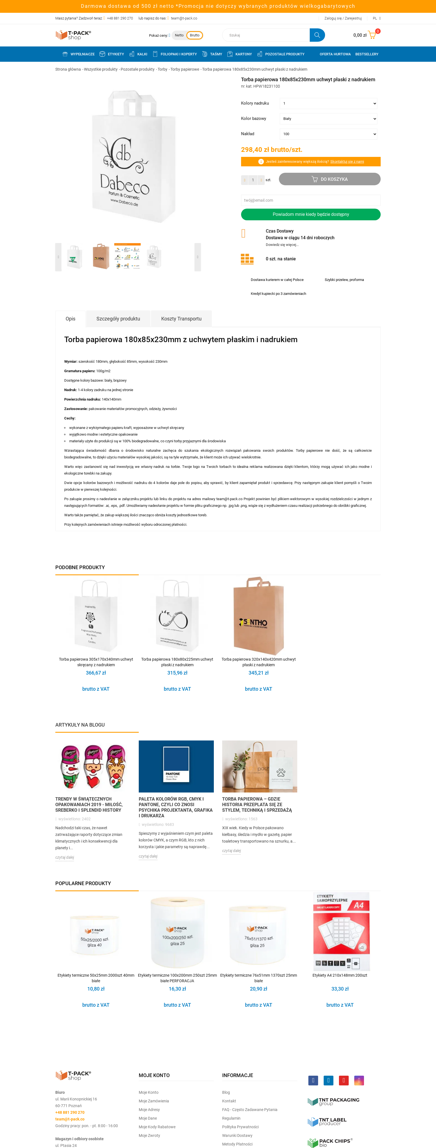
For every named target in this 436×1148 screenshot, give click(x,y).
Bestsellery (366, 54)
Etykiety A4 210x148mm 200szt (340, 975)
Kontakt (229, 1101)
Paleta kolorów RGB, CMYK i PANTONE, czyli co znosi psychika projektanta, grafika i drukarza (176, 807)
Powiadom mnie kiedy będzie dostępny (311, 214)
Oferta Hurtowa (335, 54)
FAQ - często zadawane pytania (250, 1109)
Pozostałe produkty (280, 53)
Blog (226, 1092)
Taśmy (211, 53)
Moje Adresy (149, 1109)
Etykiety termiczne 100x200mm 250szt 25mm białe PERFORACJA (177, 978)
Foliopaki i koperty (174, 53)
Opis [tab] (70, 319)
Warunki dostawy (237, 1135)
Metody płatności (237, 1144)
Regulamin (231, 1118)
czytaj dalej (64, 857)
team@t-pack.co (184, 18)
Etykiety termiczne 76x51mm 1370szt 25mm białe (258, 978)
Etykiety (111, 53)
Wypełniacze (78, 53)
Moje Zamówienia (154, 1101)
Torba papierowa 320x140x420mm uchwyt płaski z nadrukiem (259, 662)
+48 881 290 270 (120, 18)
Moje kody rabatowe (157, 1127)
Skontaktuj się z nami (347, 161)
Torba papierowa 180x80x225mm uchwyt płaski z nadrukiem (177, 662)
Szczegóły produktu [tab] (118, 319)
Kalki (137, 53)
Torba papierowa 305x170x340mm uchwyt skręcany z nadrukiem (96, 662)
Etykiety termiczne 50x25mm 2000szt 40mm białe (96, 978)
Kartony (239, 53)
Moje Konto (148, 1092)
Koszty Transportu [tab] (181, 319)
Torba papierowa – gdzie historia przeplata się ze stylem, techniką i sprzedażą (257, 804)
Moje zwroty (149, 1135)
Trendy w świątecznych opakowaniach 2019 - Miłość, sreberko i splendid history (89, 804)
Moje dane (148, 1118)
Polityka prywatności (240, 1127)
